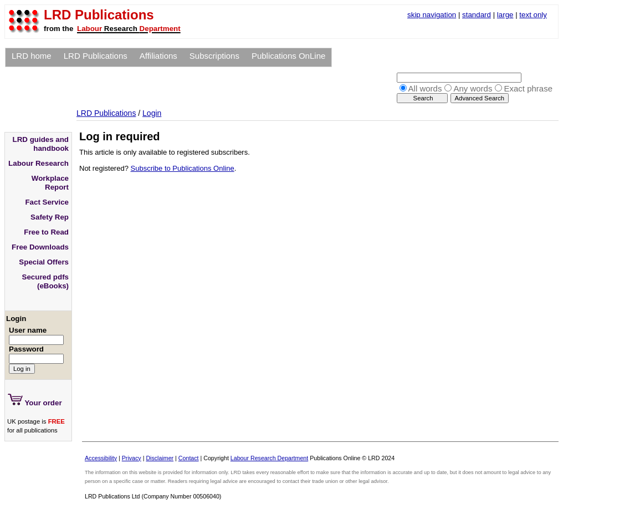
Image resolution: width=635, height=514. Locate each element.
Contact (188, 458)
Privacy (131, 458)
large (505, 15)
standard (476, 15)
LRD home (32, 55)
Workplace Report (50, 182)
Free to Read (46, 232)
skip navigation (431, 15)
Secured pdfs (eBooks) (45, 281)
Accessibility (101, 458)
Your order (35, 400)
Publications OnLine (288, 55)
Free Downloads (40, 247)
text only (533, 15)
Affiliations (158, 55)
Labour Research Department (269, 458)
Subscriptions (214, 55)
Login (151, 113)
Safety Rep (49, 217)
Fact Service (47, 202)
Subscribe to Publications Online (182, 168)
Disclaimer (159, 458)
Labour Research (38, 163)
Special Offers (44, 262)
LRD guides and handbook (41, 143)
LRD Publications (95, 55)
